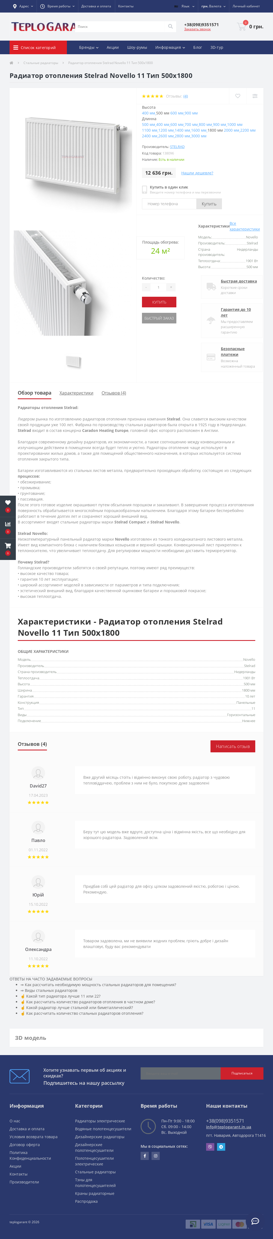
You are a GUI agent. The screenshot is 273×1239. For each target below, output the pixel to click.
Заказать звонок (197, 29)
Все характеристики (245, 226)
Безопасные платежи (228, 351)
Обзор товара (34, 392)
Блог (197, 47)
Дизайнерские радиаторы (99, 1136)
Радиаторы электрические (100, 1120)
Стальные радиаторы (40, 62)
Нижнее (248, 720)
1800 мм (248, 690)
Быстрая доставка (234, 281)
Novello (249, 659)
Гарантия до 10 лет (231, 312)
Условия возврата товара (34, 1136)
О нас (15, 1120)
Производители (24, 1182)
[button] (23, 6)
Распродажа (86, 1201)
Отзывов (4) (114, 393)
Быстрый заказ (159, 318)
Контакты (125, 6)
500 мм (249, 683)
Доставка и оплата (96, 6)
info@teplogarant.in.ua (228, 1126)
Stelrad (177, 146)
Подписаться (242, 1073)
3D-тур (217, 47)
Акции (113, 47)
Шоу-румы (137, 47)
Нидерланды (244, 671)
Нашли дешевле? (197, 172)
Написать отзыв (233, 746)
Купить (209, 204)
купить (159, 302)
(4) (185, 96)
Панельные (245, 702)
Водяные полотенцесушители (103, 1128)
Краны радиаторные (94, 1193)
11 (253, 708)
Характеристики (76, 393)
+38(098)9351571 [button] (225, 1120)
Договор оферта (25, 1144)
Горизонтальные (241, 714)
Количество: (153, 278)
